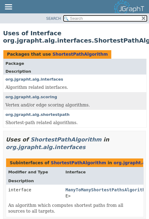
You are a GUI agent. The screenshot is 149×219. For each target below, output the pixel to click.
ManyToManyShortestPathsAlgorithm (106, 189)
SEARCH (53, 18)
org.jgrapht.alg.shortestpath (37, 114)
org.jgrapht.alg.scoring (31, 97)
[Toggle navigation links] (8, 7)
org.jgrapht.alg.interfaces (34, 79)
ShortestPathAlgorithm (80, 54)
